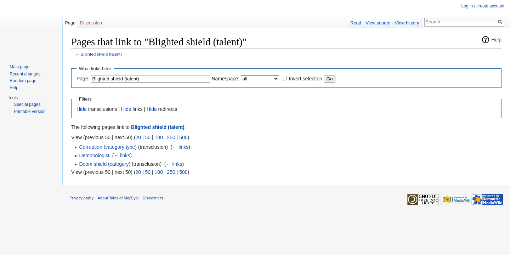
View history (407, 23)
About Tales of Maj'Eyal (118, 198)
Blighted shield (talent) (101, 54)
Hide (81, 109)
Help (496, 39)
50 (148, 137)
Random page (23, 80)
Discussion (91, 23)
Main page (19, 66)
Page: (83, 78)
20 (138, 137)
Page (70, 23)
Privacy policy (81, 198)
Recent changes (25, 74)
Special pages (27, 104)
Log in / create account (482, 6)
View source (378, 23)
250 (171, 137)
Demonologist (94, 155)
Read (355, 23)
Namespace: (225, 78)
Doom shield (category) (104, 164)
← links (180, 147)
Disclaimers (153, 198)
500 (183, 137)
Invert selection (305, 78)
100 (159, 137)
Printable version (29, 111)
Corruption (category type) (108, 147)
